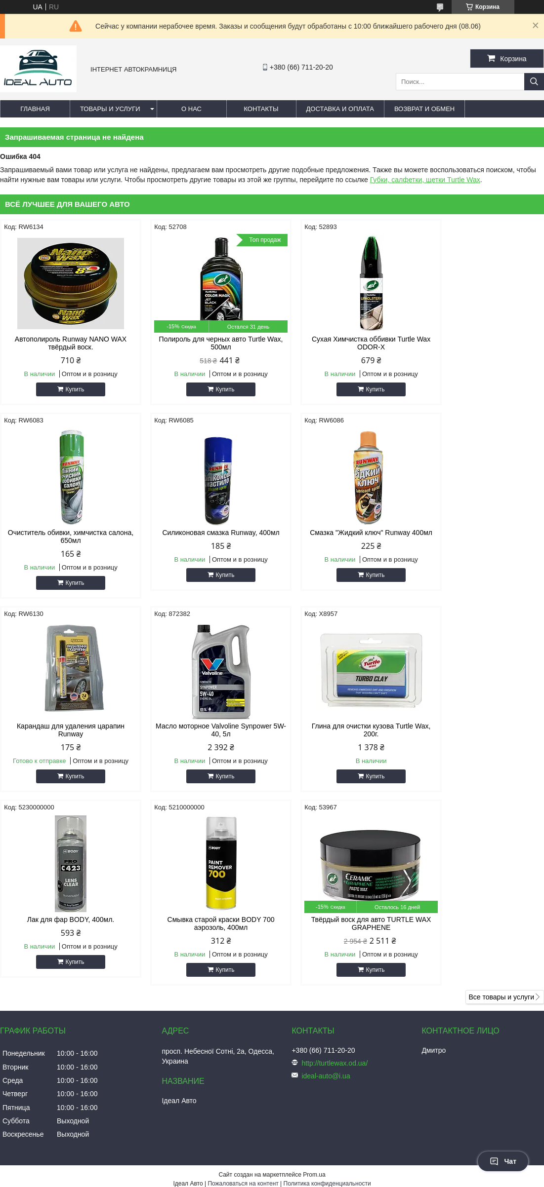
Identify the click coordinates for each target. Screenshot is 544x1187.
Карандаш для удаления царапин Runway (341, 536)
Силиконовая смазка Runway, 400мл (64, 532)
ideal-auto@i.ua (325, 882)
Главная (35, 109)
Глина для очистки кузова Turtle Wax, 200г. (65, 730)
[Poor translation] (36, 1044)
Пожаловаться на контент (243, 990)
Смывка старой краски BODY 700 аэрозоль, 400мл (341, 730)
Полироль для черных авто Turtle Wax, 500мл (203, 343)
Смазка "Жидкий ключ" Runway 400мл (203, 536)
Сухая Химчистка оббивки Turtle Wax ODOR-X (341, 343)
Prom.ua (314, 981)
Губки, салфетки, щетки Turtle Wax (425, 180)
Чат (503, 1161)
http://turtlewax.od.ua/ (334, 870)
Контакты (261, 109)
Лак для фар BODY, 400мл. (202, 726)
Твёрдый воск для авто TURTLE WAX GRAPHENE (479, 730)
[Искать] (534, 81)
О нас (191, 109)
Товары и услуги (110, 109)
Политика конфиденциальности (327, 990)
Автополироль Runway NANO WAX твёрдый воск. (65, 343)
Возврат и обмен (424, 109)
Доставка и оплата (340, 109)
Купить (68, 389)
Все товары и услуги (501, 803)
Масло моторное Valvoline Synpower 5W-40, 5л (479, 536)
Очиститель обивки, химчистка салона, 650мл (479, 343)
